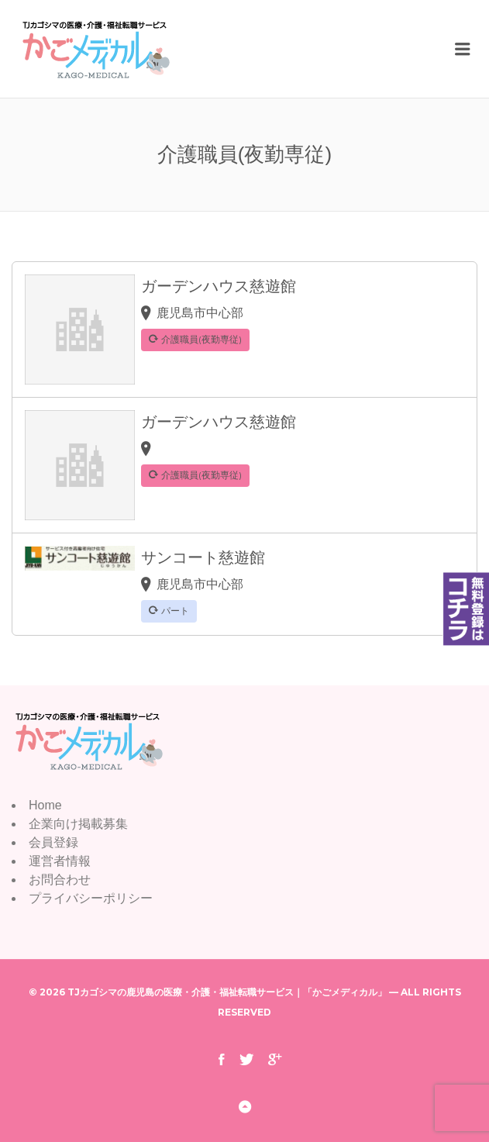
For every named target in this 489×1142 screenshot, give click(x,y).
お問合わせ (60, 879)
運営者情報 (60, 861)
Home (45, 805)
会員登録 (53, 842)
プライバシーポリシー (91, 898)
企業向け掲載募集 (78, 823)
